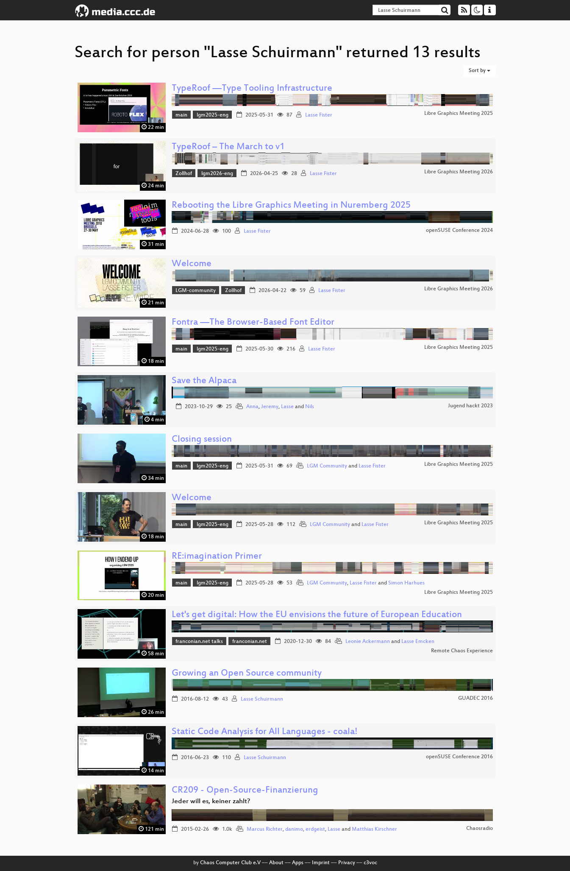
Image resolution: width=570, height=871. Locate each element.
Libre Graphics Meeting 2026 (458, 172)
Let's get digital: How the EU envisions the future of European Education (317, 615)
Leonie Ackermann (367, 642)
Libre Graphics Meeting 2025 (458, 114)
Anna (252, 407)
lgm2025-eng (212, 115)
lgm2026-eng (217, 174)
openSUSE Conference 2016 (459, 757)
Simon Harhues (406, 583)
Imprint (321, 863)
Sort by (479, 71)
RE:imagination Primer (217, 556)
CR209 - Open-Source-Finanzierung (245, 790)
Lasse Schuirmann (262, 699)
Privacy (346, 863)
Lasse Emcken (417, 642)
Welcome (191, 264)
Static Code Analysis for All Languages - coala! (265, 732)
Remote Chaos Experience (462, 651)
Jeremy (269, 407)
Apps (297, 863)
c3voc (370, 863)
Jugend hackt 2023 (470, 406)
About (276, 863)
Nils (309, 407)
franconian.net (249, 642)
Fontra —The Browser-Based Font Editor (253, 322)
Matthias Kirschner (374, 829)
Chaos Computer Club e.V (230, 863)
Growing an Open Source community (247, 673)
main (181, 115)
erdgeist (315, 829)
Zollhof (183, 174)
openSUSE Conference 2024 (459, 231)
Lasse (287, 407)
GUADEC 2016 (475, 698)
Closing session (202, 439)
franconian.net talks (199, 642)
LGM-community (195, 291)
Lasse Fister (318, 115)
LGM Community (327, 466)
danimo (294, 829)
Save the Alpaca (204, 381)
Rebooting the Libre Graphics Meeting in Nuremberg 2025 (291, 205)
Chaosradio (479, 829)
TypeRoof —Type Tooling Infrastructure (252, 88)
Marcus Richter (265, 829)
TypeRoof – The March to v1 (228, 147)
